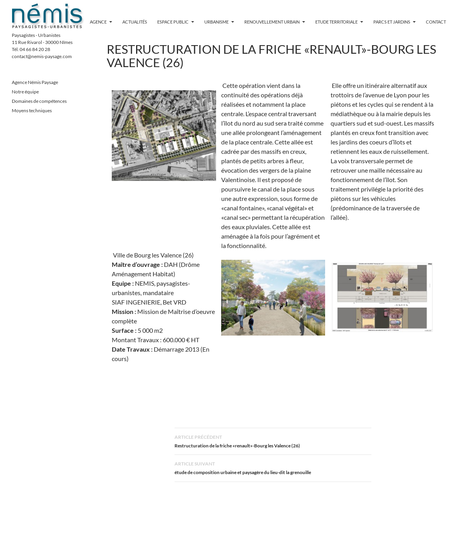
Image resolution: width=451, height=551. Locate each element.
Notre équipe (25, 92)
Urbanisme (216, 21)
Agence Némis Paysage (35, 82)
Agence (98, 21)
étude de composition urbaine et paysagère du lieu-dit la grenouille (273, 467)
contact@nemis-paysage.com (42, 56)
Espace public (173, 21)
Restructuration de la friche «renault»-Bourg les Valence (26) (273, 440)
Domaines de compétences (39, 101)
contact (436, 21)
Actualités (134, 21)
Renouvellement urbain (272, 21)
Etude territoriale (336, 21)
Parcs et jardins (391, 21)
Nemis (48, 15)
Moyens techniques (32, 110)
